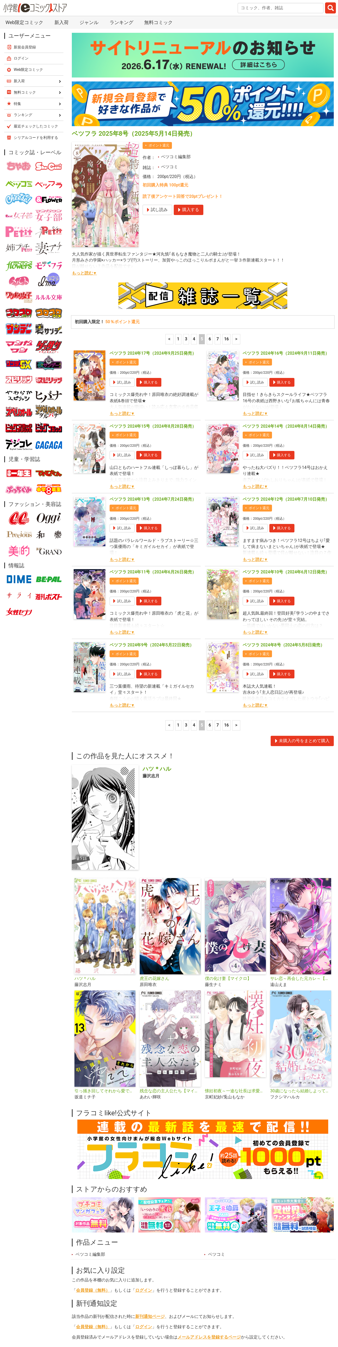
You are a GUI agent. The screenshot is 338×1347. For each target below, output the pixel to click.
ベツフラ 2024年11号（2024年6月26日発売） (153, 460)
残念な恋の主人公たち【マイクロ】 (170, 979)
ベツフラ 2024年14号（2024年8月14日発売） (286, 315)
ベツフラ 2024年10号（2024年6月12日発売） (286, 460)
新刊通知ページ (150, 1205)
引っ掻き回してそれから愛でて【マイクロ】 (104, 979)
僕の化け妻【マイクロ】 (228, 867)
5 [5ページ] (202, 227)
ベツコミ (169, 55)
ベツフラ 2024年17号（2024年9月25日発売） (153, 242)
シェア (177, 1238)
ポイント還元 (159, 34)
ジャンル (162, 1319)
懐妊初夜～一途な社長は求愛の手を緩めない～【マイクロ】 (235, 979)
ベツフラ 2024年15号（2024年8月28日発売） (153, 315)
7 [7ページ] (218, 227)
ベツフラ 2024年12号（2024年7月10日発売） (286, 388)
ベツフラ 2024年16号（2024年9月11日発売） (286, 242)
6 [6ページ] (210, 227)
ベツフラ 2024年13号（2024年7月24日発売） (153, 388)
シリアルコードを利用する (36, 26)
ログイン (143, 1179)
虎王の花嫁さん (154, 867)
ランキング (112, 1319)
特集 (139, 1319)
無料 (187, 1319)
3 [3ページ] (186, 227)
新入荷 (84, 1319)
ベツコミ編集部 (176, 45)
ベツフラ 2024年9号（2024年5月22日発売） (152, 533)
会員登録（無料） (93, 1179)
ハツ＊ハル (85, 867)
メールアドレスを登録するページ (209, 1225)
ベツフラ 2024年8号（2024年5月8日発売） (284, 533)
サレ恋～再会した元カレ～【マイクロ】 (300, 867)
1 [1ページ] (178, 227)
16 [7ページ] (226, 227)
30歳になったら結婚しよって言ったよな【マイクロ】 (300, 979)
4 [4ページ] (194, 227)
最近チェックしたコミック (228, 1319)
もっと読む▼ (84, 161)
